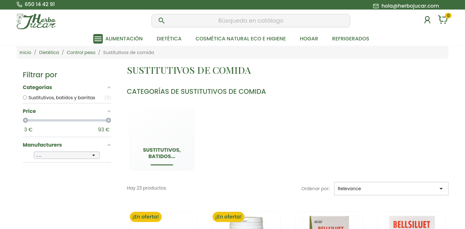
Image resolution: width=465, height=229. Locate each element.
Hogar (309, 38)
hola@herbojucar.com (410, 6)
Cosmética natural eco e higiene (240, 38)
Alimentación (124, 38)
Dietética (169, 38)
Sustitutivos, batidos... (162, 153)
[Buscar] (251, 20)
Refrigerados (351, 38)
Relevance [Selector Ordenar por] (391, 188)
